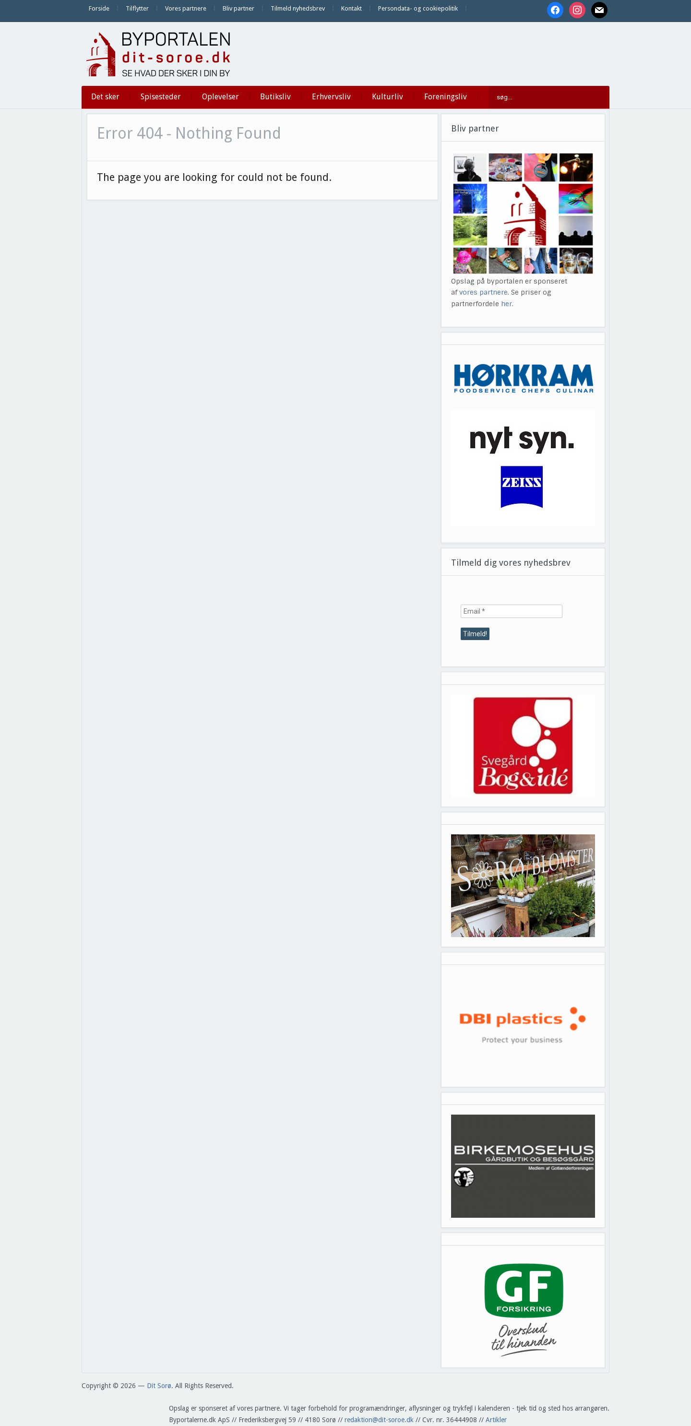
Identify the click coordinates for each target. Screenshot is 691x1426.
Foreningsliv (445, 96)
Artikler (496, 1420)
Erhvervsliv (331, 96)
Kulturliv (387, 96)
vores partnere (483, 292)
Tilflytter (137, 8)
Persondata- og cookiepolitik (418, 8)
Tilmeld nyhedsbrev (298, 8)
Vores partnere (185, 8)
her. (507, 303)
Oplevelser (220, 96)
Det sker (105, 96)
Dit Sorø (159, 1386)
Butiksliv (275, 96)
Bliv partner (238, 8)
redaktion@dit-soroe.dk (379, 1420)
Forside (99, 8)
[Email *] (511, 611)
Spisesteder (161, 96)
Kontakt (351, 8)
